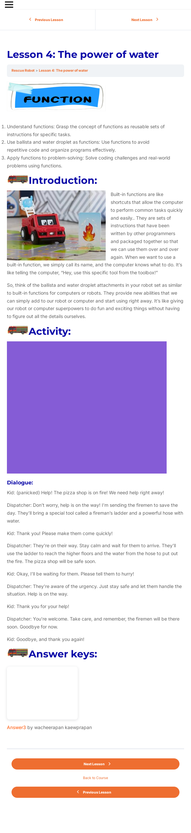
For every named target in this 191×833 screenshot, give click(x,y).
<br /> (42, 693)
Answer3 (16, 727)
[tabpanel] (95, 413)
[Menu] (9, 4)
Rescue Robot (23, 70)
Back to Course (95, 778)
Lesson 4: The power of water (63, 70)
